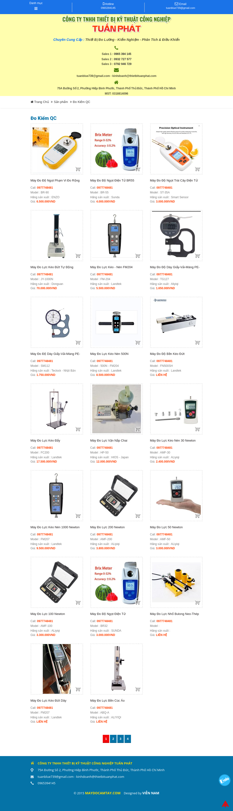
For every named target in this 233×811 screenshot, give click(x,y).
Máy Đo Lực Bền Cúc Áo (107, 700)
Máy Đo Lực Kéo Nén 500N (109, 354)
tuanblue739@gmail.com (180, 7)
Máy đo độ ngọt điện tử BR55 (112, 180)
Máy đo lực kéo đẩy (45, 440)
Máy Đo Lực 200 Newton (107, 527)
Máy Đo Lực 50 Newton (166, 527)
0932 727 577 (122, 59)
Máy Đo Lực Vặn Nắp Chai (108, 440)
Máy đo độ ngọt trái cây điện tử (174, 180)
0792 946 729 (122, 64)
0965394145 (108, 7)
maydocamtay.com (103, 793)
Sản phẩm (61, 102)
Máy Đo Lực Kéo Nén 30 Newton (173, 440)
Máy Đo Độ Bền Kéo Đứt (167, 354)
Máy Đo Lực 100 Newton (48, 614)
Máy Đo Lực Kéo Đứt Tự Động (52, 267)
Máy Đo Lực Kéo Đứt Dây (48, 700)
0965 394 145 (122, 54)
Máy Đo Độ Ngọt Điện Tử (108, 614)
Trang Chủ (40, 102)
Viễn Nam (150, 793)
